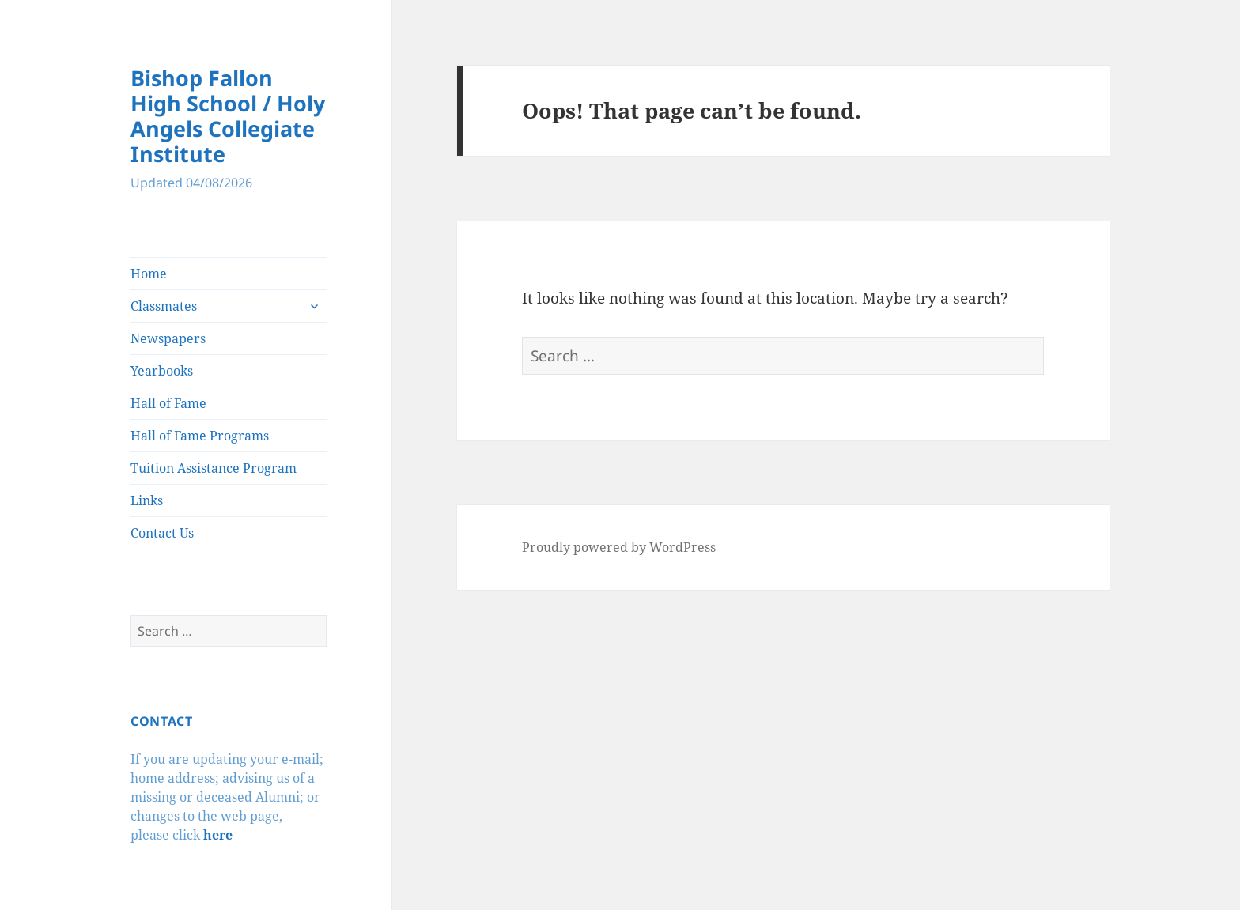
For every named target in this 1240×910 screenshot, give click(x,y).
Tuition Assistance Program (213, 468)
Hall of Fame (168, 403)
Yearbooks (161, 370)
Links (146, 500)
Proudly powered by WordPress (619, 547)
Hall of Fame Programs (199, 435)
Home (148, 273)
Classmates (163, 306)
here (217, 835)
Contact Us (162, 533)
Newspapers (168, 338)
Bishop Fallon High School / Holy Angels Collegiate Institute (227, 115)
